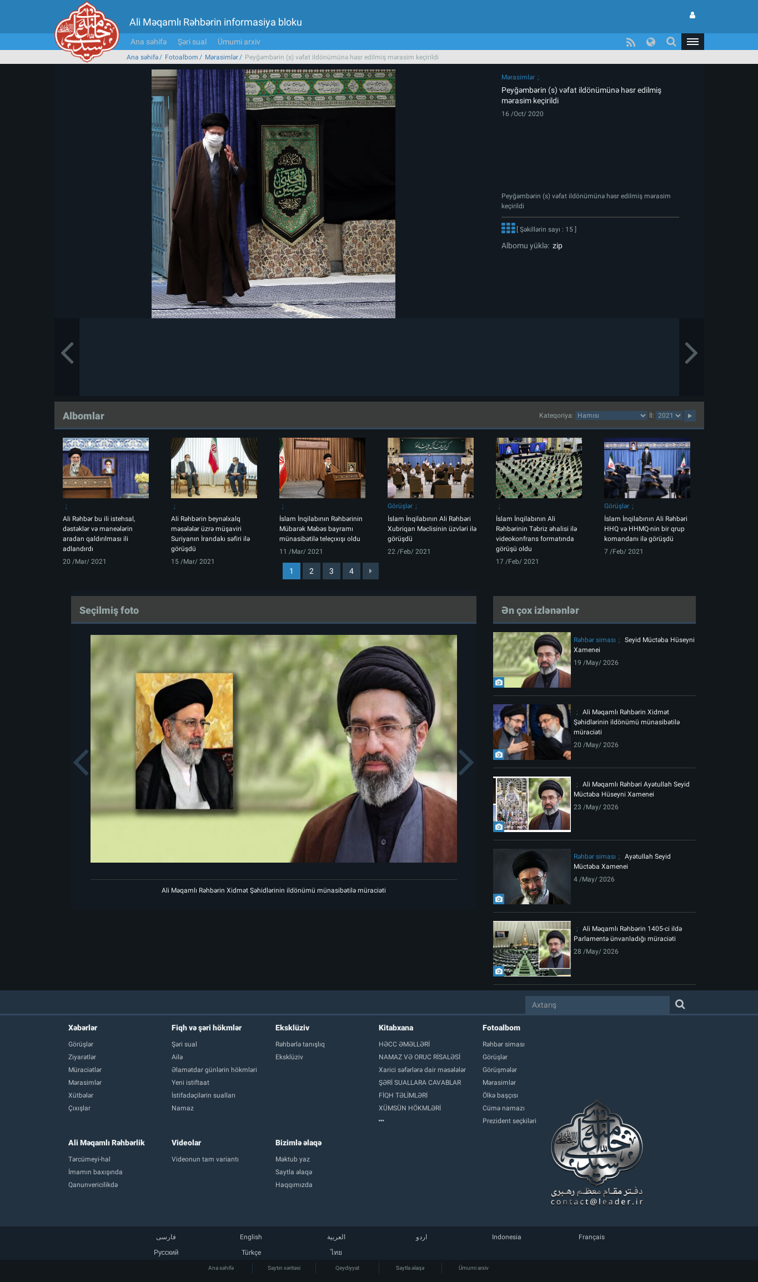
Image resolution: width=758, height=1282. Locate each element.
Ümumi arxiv (239, 41)
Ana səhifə (148, 41)
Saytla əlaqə (410, 1268)
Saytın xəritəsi (284, 1268)
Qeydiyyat (347, 1268)
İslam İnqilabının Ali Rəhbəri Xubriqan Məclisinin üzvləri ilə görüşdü (432, 529)
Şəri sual (192, 41)
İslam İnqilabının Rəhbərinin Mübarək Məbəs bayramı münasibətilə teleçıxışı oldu (321, 529)
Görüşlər (400, 506)
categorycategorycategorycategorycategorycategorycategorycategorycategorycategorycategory (611, 415)
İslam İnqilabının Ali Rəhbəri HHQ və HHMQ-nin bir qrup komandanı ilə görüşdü (645, 529)
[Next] (371, 571)
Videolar (186, 1142)
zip (556, 245)
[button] (692, 41)
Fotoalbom (181, 57)
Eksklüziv (292, 1027)
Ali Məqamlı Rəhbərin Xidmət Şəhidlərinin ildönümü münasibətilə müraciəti (274, 890)
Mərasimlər (221, 57)
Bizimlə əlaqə (298, 1142)
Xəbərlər (82, 1027)
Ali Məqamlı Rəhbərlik (106, 1142)
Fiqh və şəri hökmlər (207, 1027)
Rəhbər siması (595, 640)
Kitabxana (396, 1027)
